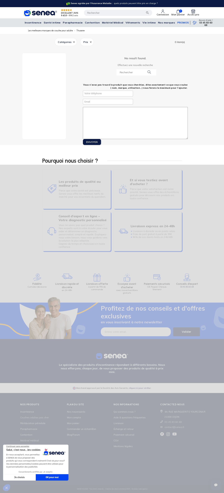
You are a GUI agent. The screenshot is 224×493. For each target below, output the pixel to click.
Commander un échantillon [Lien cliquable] (81, 429)
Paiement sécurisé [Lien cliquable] (124, 434)
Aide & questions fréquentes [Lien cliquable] (130, 417)
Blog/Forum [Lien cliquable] (73, 434)
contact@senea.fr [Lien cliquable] (174, 427)
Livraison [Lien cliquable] (119, 423)
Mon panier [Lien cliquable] (73, 423)
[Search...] (136, 72)
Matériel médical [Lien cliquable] (29, 440)
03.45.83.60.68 (187, 287)
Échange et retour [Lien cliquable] (124, 429)
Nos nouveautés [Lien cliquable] (76, 411)
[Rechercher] (118, 13)
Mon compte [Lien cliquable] (74, 417)
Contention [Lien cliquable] (26, 434)
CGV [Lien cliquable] (116, 440)
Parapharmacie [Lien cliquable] (28, 429)
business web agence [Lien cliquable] (139, 489)
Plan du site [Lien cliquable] (75, 404)
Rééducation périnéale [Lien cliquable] (32, 423)
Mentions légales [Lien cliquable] (123, 446)
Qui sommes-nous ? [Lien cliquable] (124, 411)
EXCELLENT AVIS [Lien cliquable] (69, 13)
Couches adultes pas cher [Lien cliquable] (34, 417)
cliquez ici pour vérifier (140, 388)
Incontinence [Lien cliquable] (27, 411)
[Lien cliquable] (112, 3)
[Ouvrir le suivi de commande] (216, 485)
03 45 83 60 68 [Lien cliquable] (205, 23)
